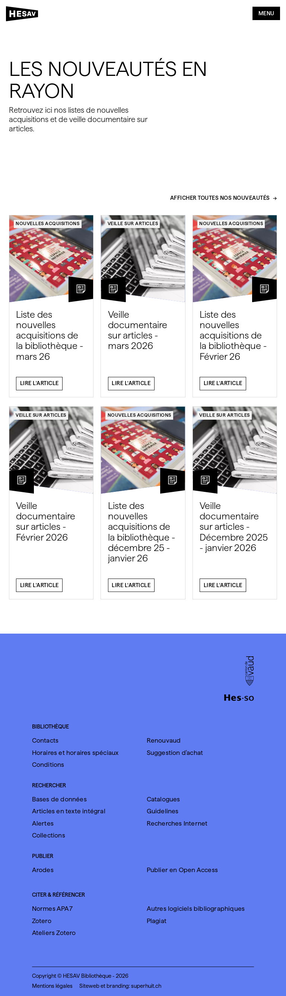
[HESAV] (24, 15)
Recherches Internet (177, 823)
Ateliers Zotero (54, 932)
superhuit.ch (146, 986)
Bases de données (59, 799)
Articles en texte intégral (68, 811)
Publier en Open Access (182, 870)
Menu (266, 13)
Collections (48, 835)
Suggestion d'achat (175, 752)
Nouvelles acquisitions (47, 227)
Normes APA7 (52, 908)
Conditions (48, 764)
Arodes (43, 870)
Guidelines (163, 811)
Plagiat (156, 921)
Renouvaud (164, 740)
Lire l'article (39, 387)
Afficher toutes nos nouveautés (220, 203)
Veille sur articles (133, 227)
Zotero (41, 921)
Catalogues (163, 799)
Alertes (43, 823)
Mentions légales (52, 986)
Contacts (45, 740)
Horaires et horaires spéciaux (75, 752)
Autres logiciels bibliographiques (196, 908)
